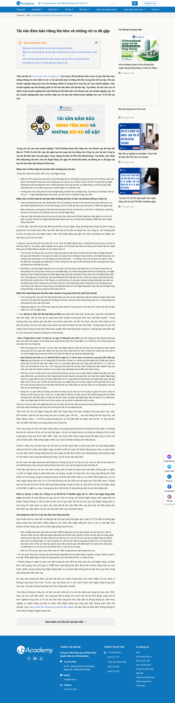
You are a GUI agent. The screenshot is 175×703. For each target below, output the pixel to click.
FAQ (138, 652)
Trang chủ (20, 9)
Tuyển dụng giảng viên (145, 677)
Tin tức (154, 9)
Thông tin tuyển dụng (144, 669)
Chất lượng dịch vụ (144, 656)
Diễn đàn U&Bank (66, 607)
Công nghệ (140, 685)
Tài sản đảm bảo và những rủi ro (46, 76)
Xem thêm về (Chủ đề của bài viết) (65, 621)
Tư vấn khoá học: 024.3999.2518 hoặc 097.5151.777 (64, 3)
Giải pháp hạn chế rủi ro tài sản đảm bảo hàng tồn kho (45, 63)
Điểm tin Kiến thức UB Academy (42, 607)
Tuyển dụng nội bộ (143, 681)
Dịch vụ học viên (143, 661)
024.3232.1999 (70, 689)
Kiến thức (83, 9)
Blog (28, 15)
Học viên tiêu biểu (143, 665)
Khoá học (53, 9)
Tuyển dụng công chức (133, 9)
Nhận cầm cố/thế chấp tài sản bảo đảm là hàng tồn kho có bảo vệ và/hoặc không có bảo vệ (59, 53)
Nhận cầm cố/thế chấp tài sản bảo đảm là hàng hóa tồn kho (47, 48)
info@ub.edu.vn (70, 679)
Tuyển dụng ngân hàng (105, 9)
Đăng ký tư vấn (150, 3)
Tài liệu (68, 9)
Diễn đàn (139, 673)
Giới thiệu (36, 9)
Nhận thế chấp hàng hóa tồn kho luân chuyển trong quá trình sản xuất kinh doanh (55, 59)
